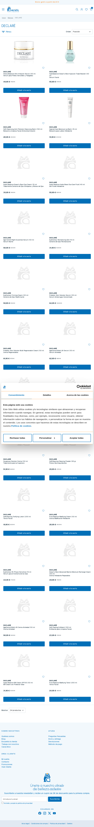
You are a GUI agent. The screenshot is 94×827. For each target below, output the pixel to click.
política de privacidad (25, 803)
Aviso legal (25, 824)
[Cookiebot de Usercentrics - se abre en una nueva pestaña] (79, 387)
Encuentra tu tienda (9, 741)
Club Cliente (6, 767)
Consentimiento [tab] (16, 395)
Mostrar (5, 710)
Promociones (7, 764)
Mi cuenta (5, 759)
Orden (68, 32)
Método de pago (55, 744)
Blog (3, 739)
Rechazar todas (17, 438)
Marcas (10, 18)
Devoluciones (53, 741)
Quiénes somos (8, 736)
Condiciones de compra (39, 824)
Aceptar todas (76, 438)
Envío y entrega (54, 739)
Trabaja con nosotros (10, 744)
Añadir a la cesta (24, 90)
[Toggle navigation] (3, 9)
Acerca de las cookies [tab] (78, 395)
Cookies (69, 824)
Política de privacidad (57, 824)
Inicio (4, 18)
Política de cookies (21, 426)
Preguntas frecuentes (57, 736)
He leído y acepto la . (18, 803)
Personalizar (47, 438)
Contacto (5, 762)
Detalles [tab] (47, 395)
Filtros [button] (6, 31)
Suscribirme (55, 799)
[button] (91, 9)
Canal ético (6, 747)
